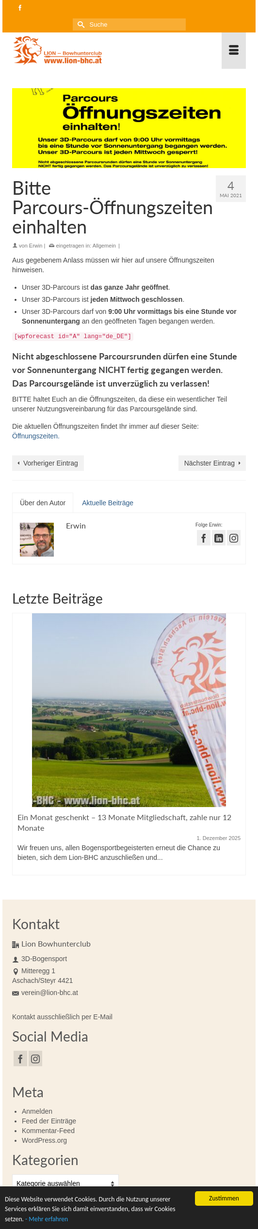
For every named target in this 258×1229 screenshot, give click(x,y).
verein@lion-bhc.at (45, 992)
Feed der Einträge (49, 1121)
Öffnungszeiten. (36, 436)
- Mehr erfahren (46, 1220)
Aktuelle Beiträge (107, 503)
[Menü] (234, 50)
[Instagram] (35, 1058)
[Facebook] (20, 1058)
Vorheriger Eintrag (50, 463)
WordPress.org (44, 1140)
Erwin (36, 246)
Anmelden (37, 1111)
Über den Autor (42, 503)
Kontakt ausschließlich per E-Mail (62, 1017)
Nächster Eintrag (209, 463)
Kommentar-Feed (48, 1131)
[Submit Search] (80, 24)
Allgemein (104, 246)
